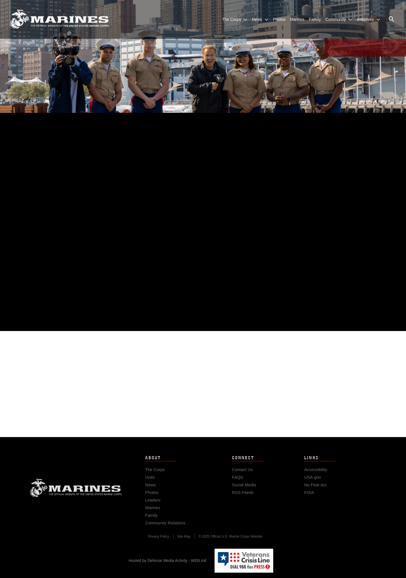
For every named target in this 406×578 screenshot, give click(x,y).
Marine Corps (76, 491)
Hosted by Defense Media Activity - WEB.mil (167, 560)
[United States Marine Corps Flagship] (59, 16)
